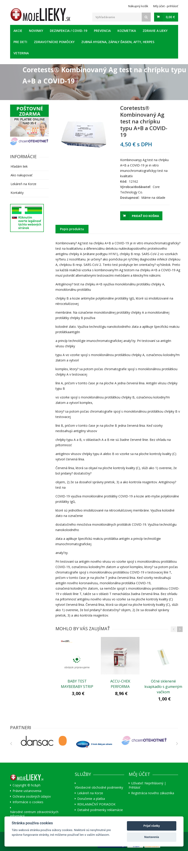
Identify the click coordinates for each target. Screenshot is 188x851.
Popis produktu (72, 229)
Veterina (21, 53)
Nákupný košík (138, 6)
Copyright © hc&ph (26, 785)
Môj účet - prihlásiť (165, 6)
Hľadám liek (19, 166)
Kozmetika (126, 30)
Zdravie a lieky (155, 30)
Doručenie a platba (91, 799)
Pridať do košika (145, 216)
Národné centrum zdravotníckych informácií (34, 814)
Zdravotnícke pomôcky (54, 42)
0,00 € (170, 17)
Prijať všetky (152, 825)
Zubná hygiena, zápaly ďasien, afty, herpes (117, 42)
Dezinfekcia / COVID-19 (68, 30)
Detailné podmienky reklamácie (100, 810)
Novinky (36, 30)
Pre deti (20, 42)
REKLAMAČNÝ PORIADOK (96, 804)
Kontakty (17, 192)
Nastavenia (151, 837)
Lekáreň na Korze (23, 184)
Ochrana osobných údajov (32, 796)
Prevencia (102, 30)
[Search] (146, 17)
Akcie (17, 30)
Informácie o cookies (28, 802)
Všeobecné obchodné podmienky (99, 787)
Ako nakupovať (21, 175)
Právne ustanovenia (27, 791)
